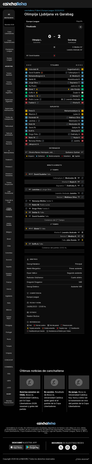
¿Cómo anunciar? (82, 459)
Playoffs (79, 21)
